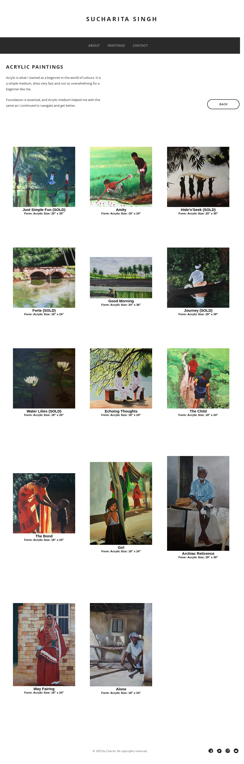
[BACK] (223, 104)
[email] (236, 750)
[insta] (227, 750)
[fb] (210, 750)
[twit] (219, 750)
